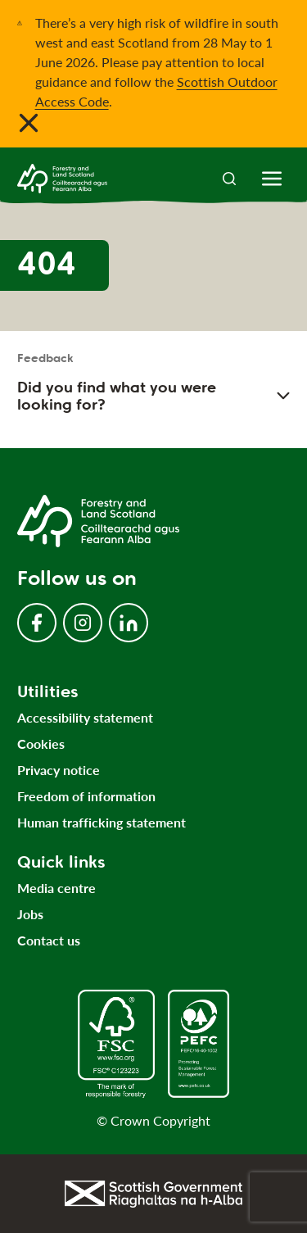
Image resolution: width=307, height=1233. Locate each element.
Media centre (56, 887)
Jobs (30, 914)
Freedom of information (86, 796)
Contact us (48, 940)
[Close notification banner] (28, 122)
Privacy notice (58, 769)
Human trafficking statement (101, 822)
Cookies (41, 743)
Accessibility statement (85, 717)
